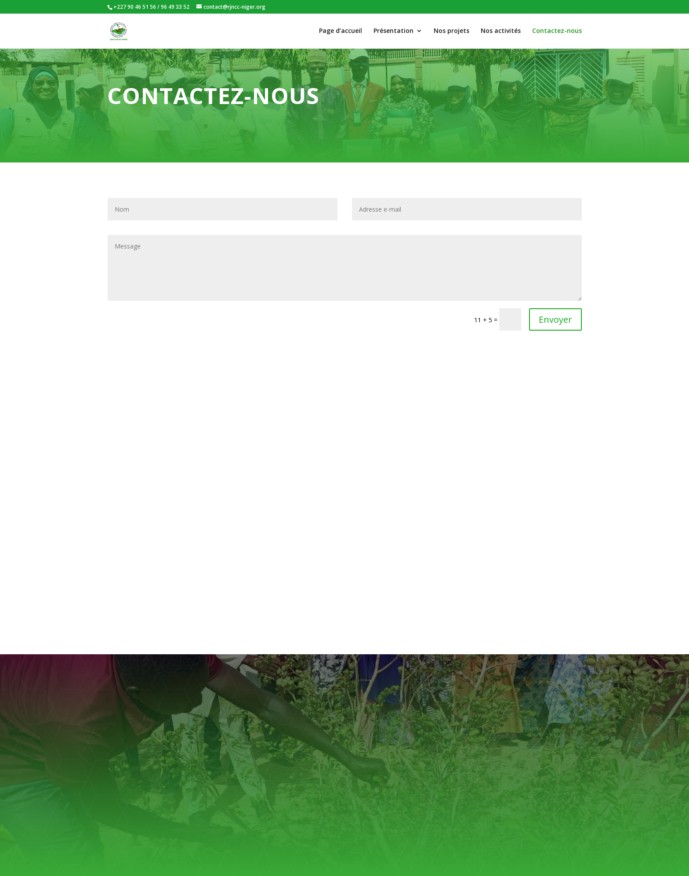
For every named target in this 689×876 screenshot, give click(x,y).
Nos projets (451, 31)
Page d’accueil (340, 31)
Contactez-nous (557, 31)
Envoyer (555, 319)
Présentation (393, 31)
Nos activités (501, 31)
